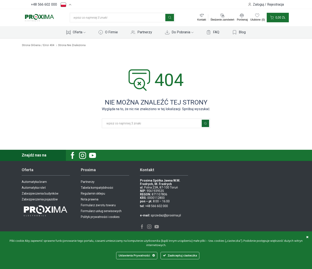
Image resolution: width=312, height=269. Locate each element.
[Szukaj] (169, 17)
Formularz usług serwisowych (101, 211)
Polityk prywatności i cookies (100, 217)
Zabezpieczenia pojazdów (40, 199)
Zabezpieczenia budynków (40, 193)
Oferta (79, 32)
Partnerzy (144, 32)
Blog (242, 32)
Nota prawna (89, 199)
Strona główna (31, 45)
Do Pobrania (182, 32)
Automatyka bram (34, 182)
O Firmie (111, 32)
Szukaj (205, 123)
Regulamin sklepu (93, 193)
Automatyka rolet (34, 187)
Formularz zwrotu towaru (98, 205)
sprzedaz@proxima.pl (166, 215)
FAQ (216, 32)
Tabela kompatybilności (97, 187)
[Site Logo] (39, 17)
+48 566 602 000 (44, 4)
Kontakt (201, 19)
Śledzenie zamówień (222, 19)
